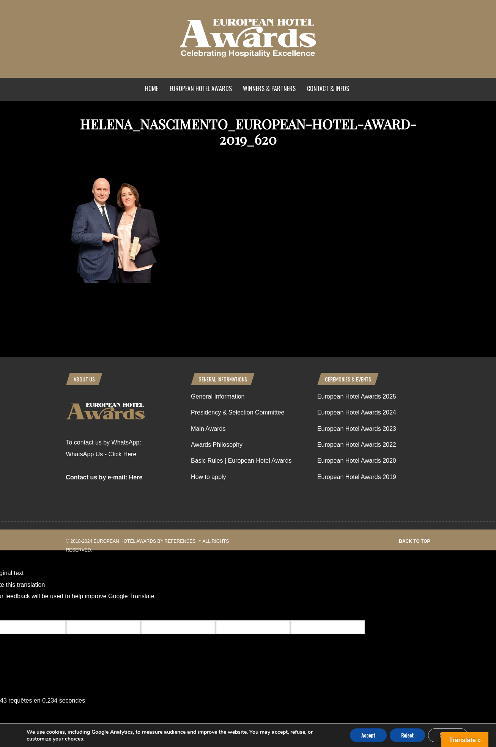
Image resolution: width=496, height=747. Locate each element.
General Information (217, 396)
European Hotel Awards (201, 88)
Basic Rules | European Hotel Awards (241, 460)
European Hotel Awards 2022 (356, 444)
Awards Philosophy (216, 444)
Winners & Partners (269, 88)
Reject (407, 735)
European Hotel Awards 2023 (356, 429)
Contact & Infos (328, 88)
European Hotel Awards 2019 (356, 477)
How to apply (208, 477)
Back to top (414, 541)
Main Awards (208, 429)
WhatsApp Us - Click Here (101, 454)
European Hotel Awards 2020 (356, 460)
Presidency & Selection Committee (237, 412)
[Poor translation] (50, 610)
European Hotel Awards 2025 (356, 396)
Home (151, 88)
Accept (368, 735)
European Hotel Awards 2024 (356, 412)
